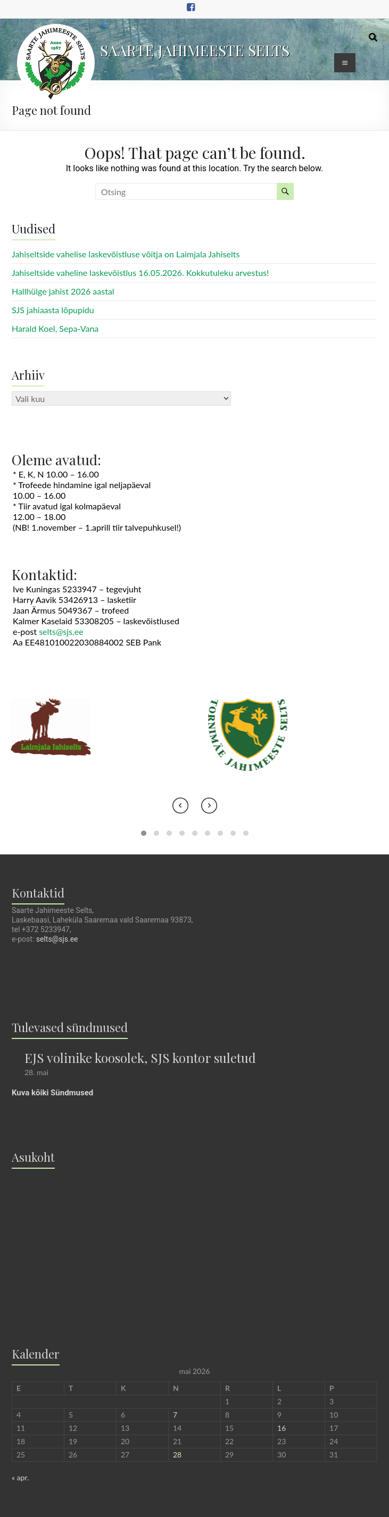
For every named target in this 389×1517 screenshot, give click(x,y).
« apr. (20, 1477)
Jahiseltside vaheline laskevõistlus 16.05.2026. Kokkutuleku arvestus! (140, 272)
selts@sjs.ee (61, 631)
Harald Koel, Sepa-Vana (55, 328)
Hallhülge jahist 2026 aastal (63, 291)
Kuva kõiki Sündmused (52, 1092)
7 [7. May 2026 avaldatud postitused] (175, 1414)
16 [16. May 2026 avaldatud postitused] (281, 1427)
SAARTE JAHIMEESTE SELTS (194, 50)
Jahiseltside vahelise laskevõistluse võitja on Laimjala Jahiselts (125, 254)
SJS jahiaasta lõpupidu (53, 310)
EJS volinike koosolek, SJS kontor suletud (140, 1057)
